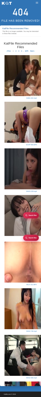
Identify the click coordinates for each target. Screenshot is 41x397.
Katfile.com (7, 394)
